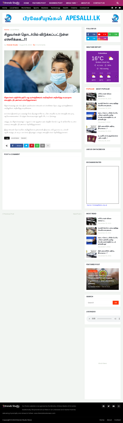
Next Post (76, 214)
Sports (36, 8)
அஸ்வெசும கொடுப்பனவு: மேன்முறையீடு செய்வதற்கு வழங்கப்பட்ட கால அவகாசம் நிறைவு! (101, 279)
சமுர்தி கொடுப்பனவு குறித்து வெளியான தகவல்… (108, 104)
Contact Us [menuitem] (99, 3)
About (109, 420)
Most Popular (103, 89)
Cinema (74, 8)
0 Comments (40, 45)
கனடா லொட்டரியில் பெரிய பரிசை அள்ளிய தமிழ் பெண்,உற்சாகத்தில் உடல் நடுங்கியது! (108, 116)
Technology (55, 8)
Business (44, 8)
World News (26, 8)
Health (65, 8)
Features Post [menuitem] (39, 3)
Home (4, 8)
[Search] (100, 303)
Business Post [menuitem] (55, 3)
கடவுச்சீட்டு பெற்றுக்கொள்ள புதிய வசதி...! (108, 137)
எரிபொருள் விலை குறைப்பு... (104, 95)
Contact (117, 420)
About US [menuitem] (85, 3)
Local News (14, 8)
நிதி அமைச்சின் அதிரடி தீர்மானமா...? (106, 127)
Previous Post (9, 214)
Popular (90, 89)
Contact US (84, 8)
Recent (23, 138)
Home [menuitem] (26, 3)
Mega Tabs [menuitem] (71, 3)
